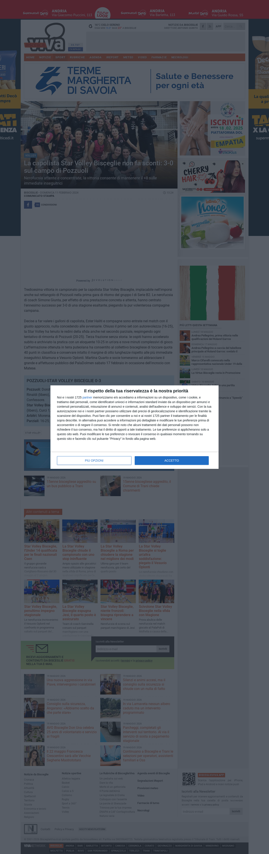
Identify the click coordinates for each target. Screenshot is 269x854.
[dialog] (134, 427)
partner (87, 397)
